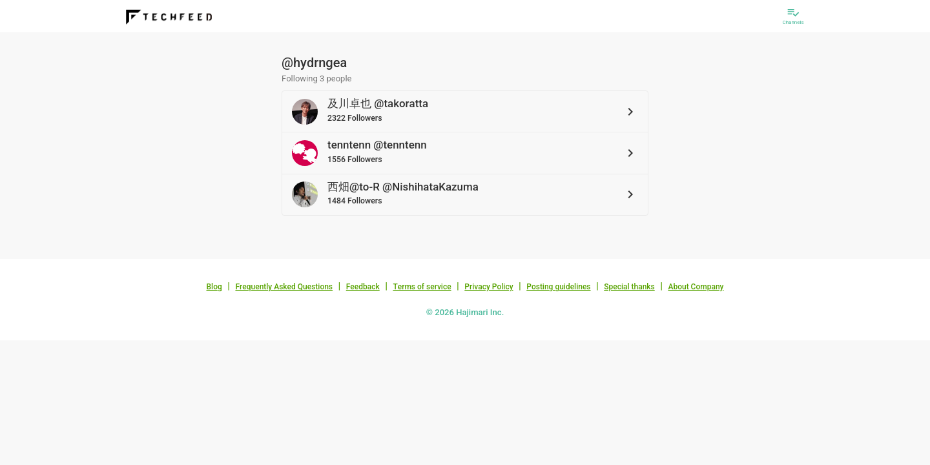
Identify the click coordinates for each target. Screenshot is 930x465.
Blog (214, 286)
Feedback (363, 286)
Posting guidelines (558, 286)
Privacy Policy (488, 286)
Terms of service (422, 286)
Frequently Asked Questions (284, 286)
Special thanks (629, 286)
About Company (695, 286)
